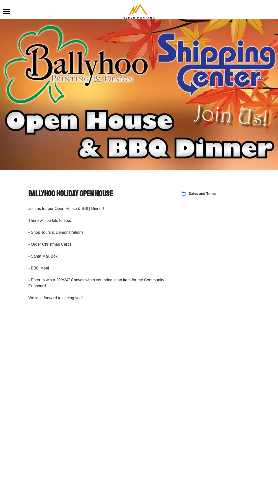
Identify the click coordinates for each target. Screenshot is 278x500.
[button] (6, 11)
